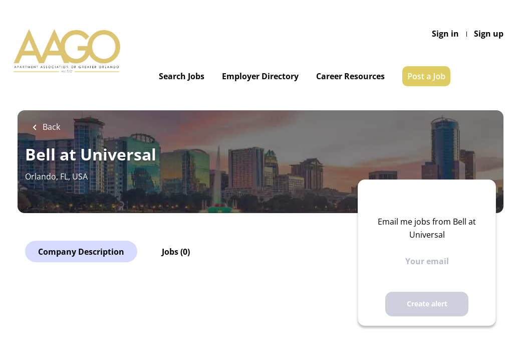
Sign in (445, 34)
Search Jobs (181, 76)
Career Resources (350, 76)
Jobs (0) (176, 251)
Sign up (488, 34)
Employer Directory (260, 76)
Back (50, 126)
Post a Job (426, 76)
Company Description (81, 251)
